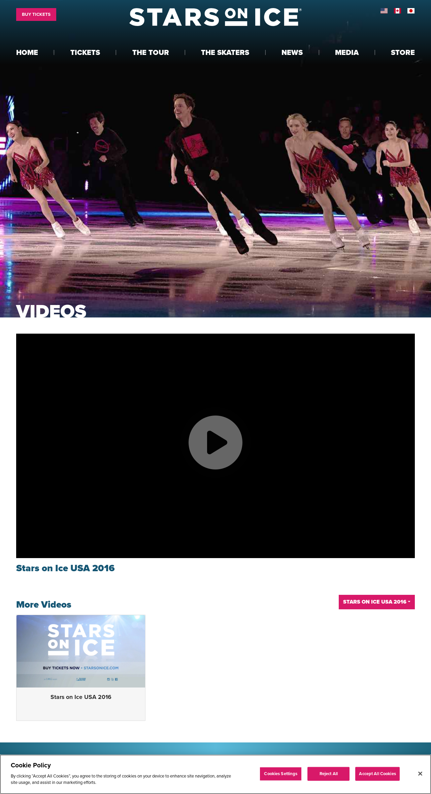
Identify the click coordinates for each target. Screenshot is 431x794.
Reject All (329, 773)
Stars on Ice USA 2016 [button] (374, 602)
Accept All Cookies (377, 773)
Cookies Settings (280, 773)
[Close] (420, 773)
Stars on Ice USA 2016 (81, 697)
